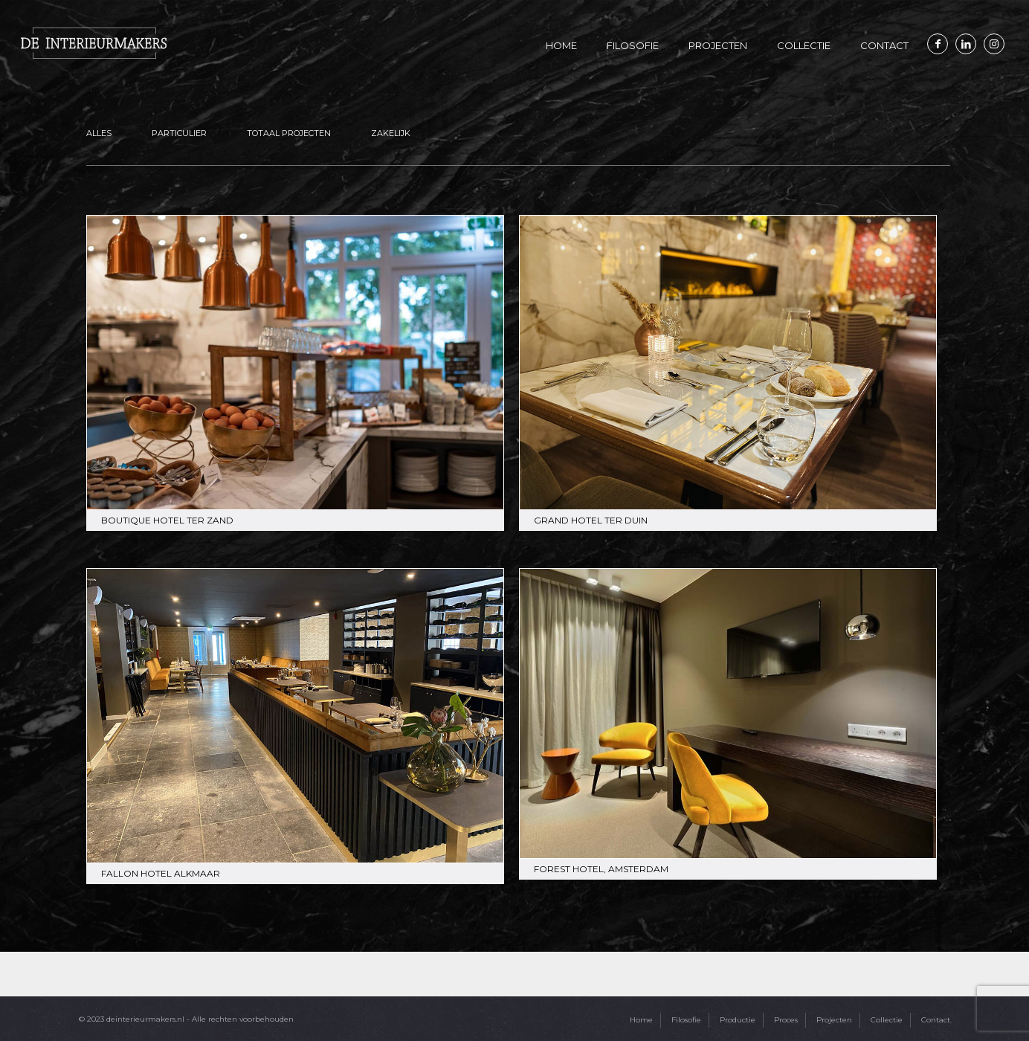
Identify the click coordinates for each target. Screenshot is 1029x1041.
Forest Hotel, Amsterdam (601, 868)
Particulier (179, 133)
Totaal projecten (289, 133)
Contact (935, 1020)
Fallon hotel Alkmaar (160, 873)
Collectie (887, 1020)
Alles (99, 133)
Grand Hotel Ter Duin (591, 520)
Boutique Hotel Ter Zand (167, 520)
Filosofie (686, 1020)
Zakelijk (390, 133)
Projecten (834, 1020)
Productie (737, 1020)
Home (641, 1020)
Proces (786, 1020)
